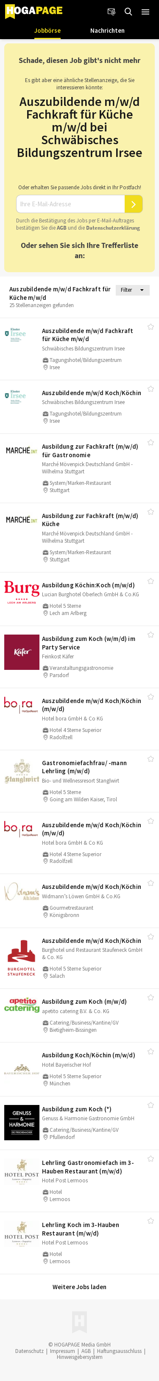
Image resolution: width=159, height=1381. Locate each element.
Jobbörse (47, 30)
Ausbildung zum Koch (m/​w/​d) (84, 1001)
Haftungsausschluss (119, 1351)
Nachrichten (107, 30)
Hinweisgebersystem (80, 1357)
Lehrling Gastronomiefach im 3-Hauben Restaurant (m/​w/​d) (88, 1167)
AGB (62, 227)
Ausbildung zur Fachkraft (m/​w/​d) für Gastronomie (90, 450)
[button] (145, 11)
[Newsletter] (111, 11)
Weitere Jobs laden (79, 1287)
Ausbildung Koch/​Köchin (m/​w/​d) (88, 1055)
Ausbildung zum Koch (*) (77, 1109)
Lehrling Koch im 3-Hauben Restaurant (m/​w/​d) (80, 1229)
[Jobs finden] (128, 11)
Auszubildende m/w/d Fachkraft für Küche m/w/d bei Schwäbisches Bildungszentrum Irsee (79, 126)
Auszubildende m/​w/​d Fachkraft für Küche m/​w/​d (88, 335)
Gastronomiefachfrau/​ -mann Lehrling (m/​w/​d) (84, 767)
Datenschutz (29, 1351)
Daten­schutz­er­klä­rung (113, 227)
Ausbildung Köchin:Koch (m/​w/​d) (88, 585)
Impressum (62, 1351)
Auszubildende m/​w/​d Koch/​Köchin (91, 393)
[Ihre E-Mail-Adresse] (70, 204)
